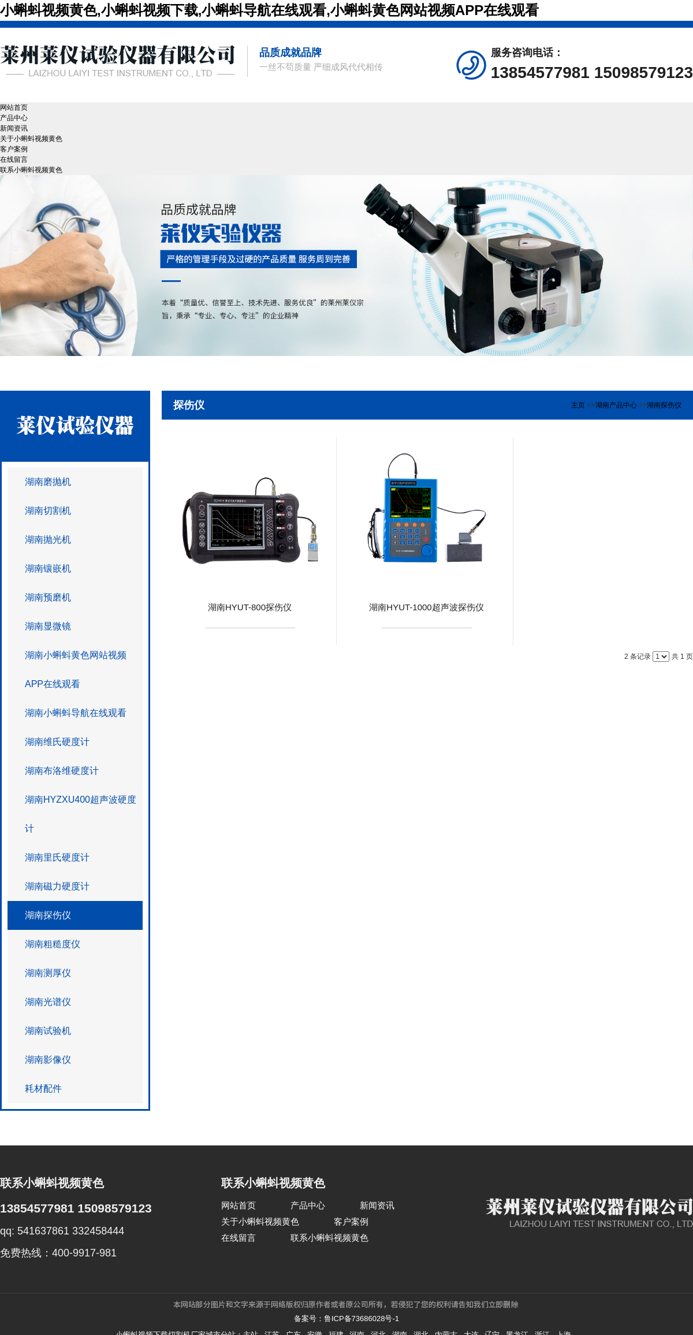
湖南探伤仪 (664, 405)
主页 (578, 405)
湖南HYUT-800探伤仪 (250, 607)
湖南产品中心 (616, 405)
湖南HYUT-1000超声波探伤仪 (426, 607)
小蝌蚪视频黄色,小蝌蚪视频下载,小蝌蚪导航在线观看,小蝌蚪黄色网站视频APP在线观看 (269, 10)
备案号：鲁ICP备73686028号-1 (346, 1318)
